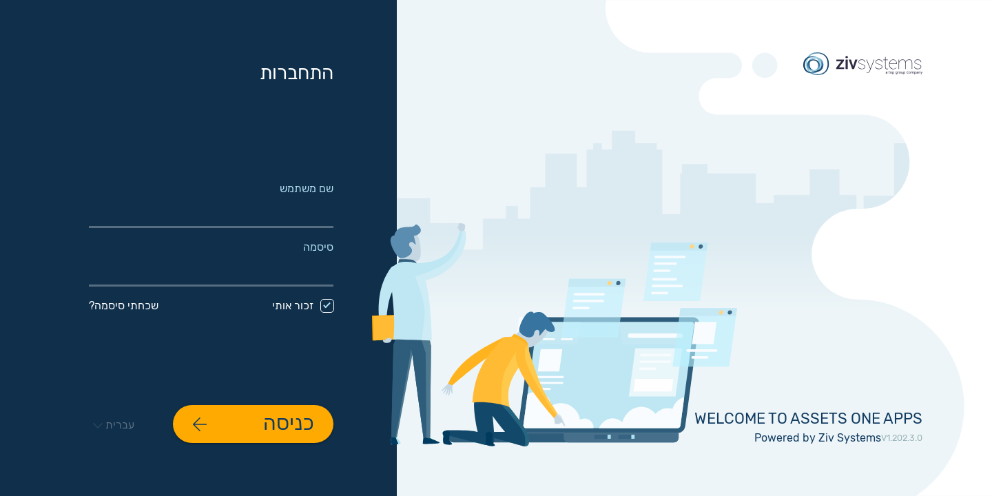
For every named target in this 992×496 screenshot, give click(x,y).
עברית (113, 424)
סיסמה (318, 247)
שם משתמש (306, 188)
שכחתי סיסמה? (123, 305)
